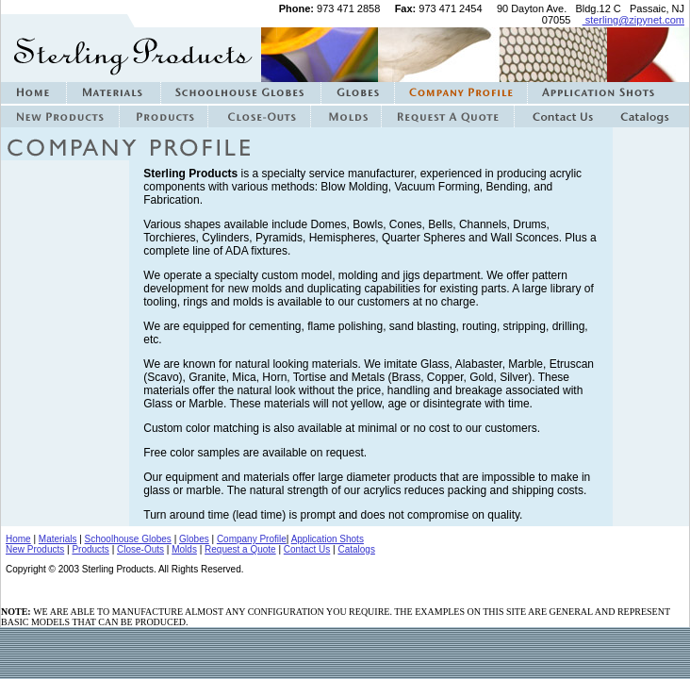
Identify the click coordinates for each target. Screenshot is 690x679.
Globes (194, 539)
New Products (35, 549)
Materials (58, 539)
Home (18, 539)
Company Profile (252, 539)
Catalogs (355, 549)
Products (90, 549)
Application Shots (327, 539)
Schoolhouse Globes (128, 539)
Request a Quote (240, 549)
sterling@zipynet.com (633, 19)
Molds (184, 549)
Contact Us (307, 549)
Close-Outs (140, 549)
